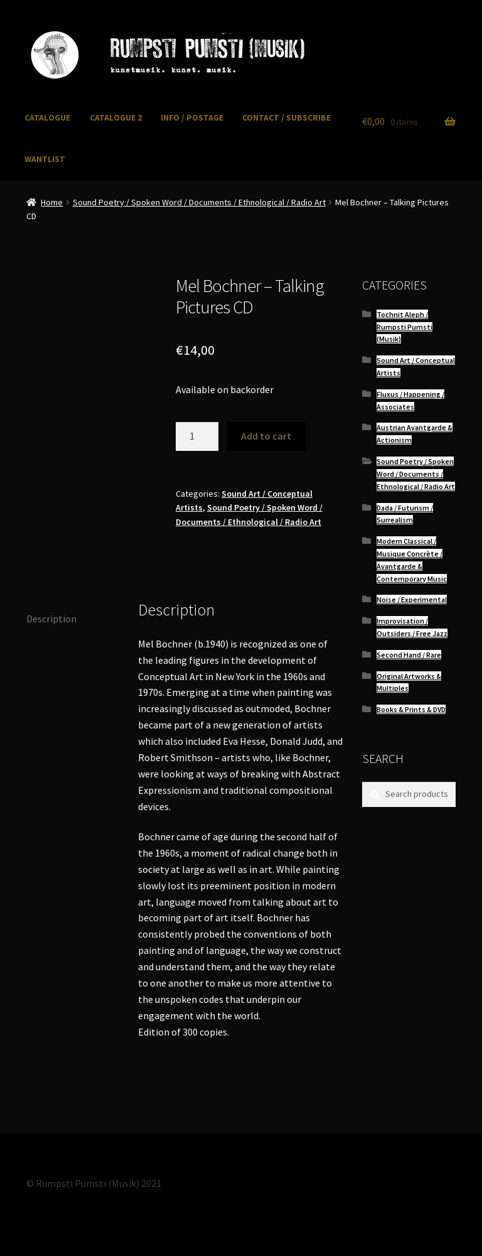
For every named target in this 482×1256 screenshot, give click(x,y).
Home (52, 202)
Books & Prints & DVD (411, 709)
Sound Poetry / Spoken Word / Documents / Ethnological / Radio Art (199, 202)
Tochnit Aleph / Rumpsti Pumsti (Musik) (404, 327)
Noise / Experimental (412, 599)
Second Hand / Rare (409, 654)
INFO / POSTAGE (192, 117)
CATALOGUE (47, 117)
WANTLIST (44, 159)
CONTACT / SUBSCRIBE (286, 117)
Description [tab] (51, 618)
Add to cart (266, 436)
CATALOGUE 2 (116, 117)
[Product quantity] (197, 436)
